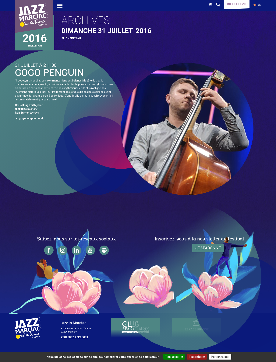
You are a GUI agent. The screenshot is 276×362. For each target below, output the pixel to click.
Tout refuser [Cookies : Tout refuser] (197, 357)
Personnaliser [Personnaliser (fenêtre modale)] (220, 357)
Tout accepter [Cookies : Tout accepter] (174, 357)
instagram (62, 250)
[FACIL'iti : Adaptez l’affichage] (210, 5)
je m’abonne (208, 248)
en (259, 4)
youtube (90, 250)
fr (254, 4)
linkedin (76, 250)
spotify (104, 250)
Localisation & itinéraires (74, 337)
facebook (49, 250)
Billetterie (237, 4)
